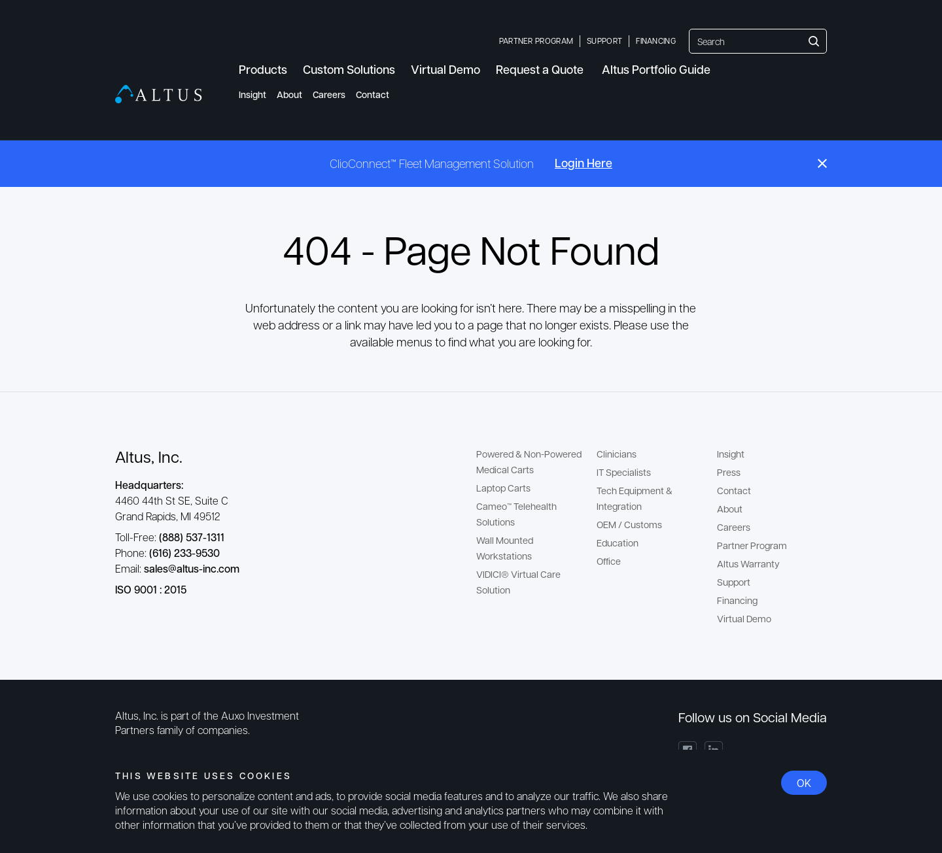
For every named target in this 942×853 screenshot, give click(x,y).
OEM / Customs (629, 524)
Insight (252, 94)
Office (609, 561)
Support (604, 40)
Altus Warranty (748, 563)
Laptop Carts (503, 487)
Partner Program (536, 40)
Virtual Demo (744, 618)
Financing (656, 40)
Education (617, 542)
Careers (329, 94)
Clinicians (617, 454)
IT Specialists (624, 472)
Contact (372, 94)
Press (729, 472)
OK (804, 783)
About (289, 94)
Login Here (583, 163)
